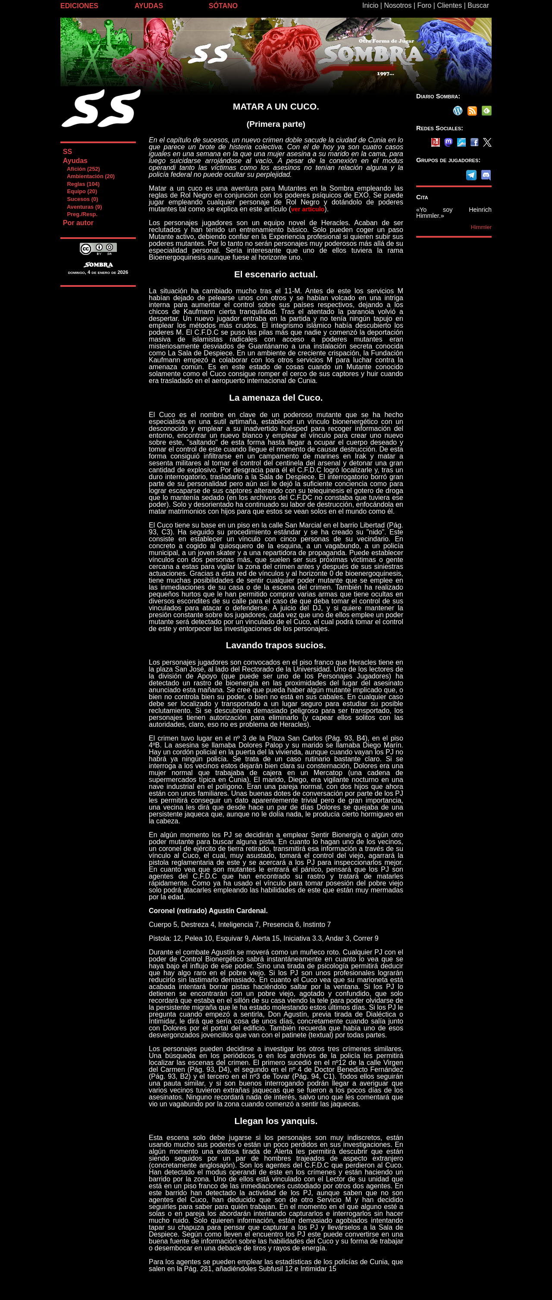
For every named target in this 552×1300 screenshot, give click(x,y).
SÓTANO (223, 5)
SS (67, 151)
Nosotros (397, 5)
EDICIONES (79, 5)
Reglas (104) (81, 184)
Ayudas (75, 160)
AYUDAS (149, 5)
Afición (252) (81, 169)
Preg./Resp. (80, 214)
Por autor (78, 222)
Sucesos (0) (80, 199)
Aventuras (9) (82, 207)
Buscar (478, 5)
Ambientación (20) (89, 176)
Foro (424, 5)
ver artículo (308, 209)
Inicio (370, 5)
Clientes (449, 5)
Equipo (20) (80, 191)
